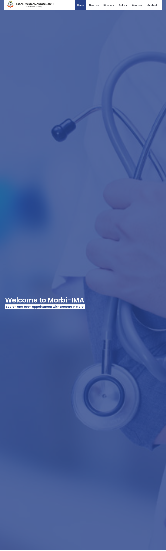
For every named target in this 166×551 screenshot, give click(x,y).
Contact (152, 5)
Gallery (123, 5)
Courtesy (137, 5)
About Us (94, 5)
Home (80, 5)
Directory (108, 5)
